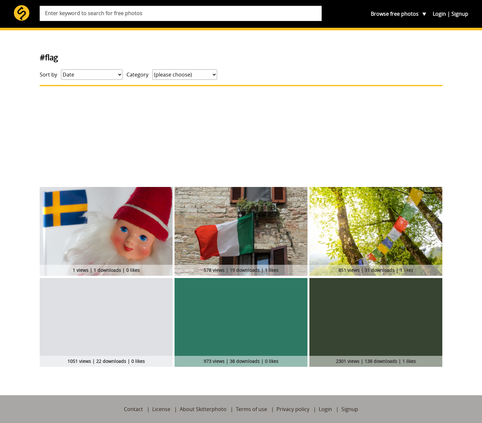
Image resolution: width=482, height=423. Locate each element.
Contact (133, 409)
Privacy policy (292, 409)
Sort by (48, 74)
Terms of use (251, 409)
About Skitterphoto (203, 409)
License (161, 409)
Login (439, 13)
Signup (459, 13)
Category (137, 74)
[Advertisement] (241, 136)
